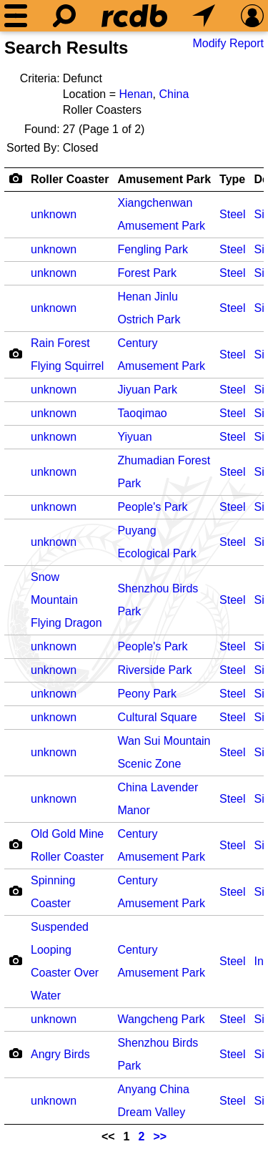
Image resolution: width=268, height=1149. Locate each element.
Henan (135, 94)
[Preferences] (252, 15)
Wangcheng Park (160, 1019)
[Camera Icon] (15, 353)
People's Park (152, 507)
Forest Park (147, 273)
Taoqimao (142, 413)
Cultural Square (157, 717)
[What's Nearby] (203, 15)
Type (232, 179)
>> (160, 1136)
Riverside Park (154, 670)
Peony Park (147, 694)
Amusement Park (164, 179)
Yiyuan (134, 437)
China (174, 94)
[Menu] (15, 15)
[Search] (64, 15)
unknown (53, 214)
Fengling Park (152, 249)
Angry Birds (60, 1054)
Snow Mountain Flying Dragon (66, 600)
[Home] (134, 15)
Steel (232, 214)
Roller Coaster (70, 179)
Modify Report (228, 43)
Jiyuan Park (147, 389)
